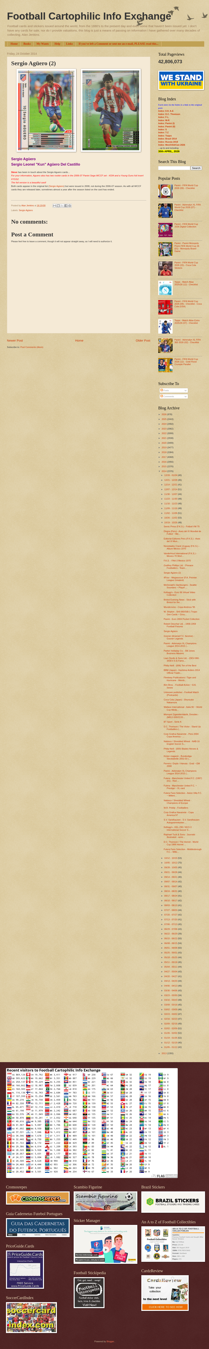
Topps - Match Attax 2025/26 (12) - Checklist (186, 283)
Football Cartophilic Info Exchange (89, 16)
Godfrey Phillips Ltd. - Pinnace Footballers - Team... (178, 566)
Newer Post (15, 340)
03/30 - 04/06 (171, 990)
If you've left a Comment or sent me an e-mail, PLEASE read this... (118, 43)
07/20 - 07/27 (171, 914)
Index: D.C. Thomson (169, 114)
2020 (164, 443)
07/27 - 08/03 (171, 910)
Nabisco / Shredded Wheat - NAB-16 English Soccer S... (182, 742)
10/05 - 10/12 (171, 862)
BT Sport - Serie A (173, 722)
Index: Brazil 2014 (167, 138)
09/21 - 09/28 (171, 872)
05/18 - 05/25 (171, 957)
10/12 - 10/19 (171, 858)
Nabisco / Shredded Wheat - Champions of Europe (177, 801)
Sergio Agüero (56, 186)
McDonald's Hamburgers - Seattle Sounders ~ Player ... (180, 586)
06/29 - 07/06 (171, 929)
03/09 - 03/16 (171, 1004)
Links (69, 43)
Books (27, 43)
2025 (164, 419)
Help (57, 43)
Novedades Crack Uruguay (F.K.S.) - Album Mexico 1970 (181, 547)
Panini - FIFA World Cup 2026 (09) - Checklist (186, 186)
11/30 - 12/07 (171, 494)
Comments (167, 396)
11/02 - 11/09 (171, 513)
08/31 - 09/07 (171, 886)
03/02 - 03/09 (171, 1009)
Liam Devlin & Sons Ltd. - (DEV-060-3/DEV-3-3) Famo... (181, 659)
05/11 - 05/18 (171, 962)
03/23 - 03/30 (171, 995)
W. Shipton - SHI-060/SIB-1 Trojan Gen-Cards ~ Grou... (180, 612)
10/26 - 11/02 (171, 517)
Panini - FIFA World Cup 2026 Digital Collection (186, 225)
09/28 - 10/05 (171, 867)
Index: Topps (165, 135)
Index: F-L (163, 117)
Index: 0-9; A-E (166, 111)
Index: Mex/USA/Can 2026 (171, 145)
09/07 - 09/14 (171, 881)
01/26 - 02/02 (171, 1033)
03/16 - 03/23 (171, 1000)
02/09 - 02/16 (171, 1023)
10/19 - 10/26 (171, 522)
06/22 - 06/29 (171, 933)
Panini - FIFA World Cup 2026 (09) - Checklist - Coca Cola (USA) (188, 304)
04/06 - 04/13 (171, 986)
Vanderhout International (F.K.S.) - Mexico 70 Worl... (180, 554)
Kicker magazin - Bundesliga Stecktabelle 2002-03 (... (178, 757)
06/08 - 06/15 (171, 943)
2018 (164, 452)
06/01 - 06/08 (171, 948)
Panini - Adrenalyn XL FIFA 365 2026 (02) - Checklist (187, 341)
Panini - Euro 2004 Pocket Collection (182, 619)
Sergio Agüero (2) (172, 573)
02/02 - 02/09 (171, 1028)
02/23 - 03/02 (171, 1014)
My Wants (42, 43)
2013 (164, 1053)
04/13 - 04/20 (171, 981)
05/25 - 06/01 (171, 952)
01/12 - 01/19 (171, 1042)
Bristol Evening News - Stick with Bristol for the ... (180, 600)
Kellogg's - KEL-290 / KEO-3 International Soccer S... (177, 828)
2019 (164, 447)
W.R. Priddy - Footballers (176, 808)
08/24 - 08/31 (171, 891)
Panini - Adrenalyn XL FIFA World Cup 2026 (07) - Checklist (187, 207)
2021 (164, 438)
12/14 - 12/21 (171, 484)
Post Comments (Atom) (31, 347)
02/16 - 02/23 (171, 1019)
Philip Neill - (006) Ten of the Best (180, 665)
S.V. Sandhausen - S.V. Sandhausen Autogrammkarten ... (182, 821)
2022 (164, 433)
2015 (164, 466)
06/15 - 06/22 (171, 938)
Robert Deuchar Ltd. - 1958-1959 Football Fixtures (180, 625)
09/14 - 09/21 (171, 877)
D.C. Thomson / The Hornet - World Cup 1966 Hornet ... (181, 843)
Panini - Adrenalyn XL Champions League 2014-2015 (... (180, 644)
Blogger (110, 1341)
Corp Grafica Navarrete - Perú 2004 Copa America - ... (181, 735)
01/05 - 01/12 (171, 1047)
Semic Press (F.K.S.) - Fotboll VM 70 (182, 526)
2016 (164, 462)
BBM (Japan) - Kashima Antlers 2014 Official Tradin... (182, 671)
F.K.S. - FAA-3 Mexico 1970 (177, 560)
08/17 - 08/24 (171, 896)
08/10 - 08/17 (171, 900)
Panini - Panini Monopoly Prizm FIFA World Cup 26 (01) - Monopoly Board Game (186, 247)
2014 (164, 471)
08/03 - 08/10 (171, 905)
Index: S (162, 129)
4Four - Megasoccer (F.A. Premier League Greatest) (180, 578)
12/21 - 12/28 (171, 480)
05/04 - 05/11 (171, 967)
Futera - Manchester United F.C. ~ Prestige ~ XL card (180, 786)
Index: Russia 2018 (168, 142)
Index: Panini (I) (166, 123)
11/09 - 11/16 (171, 508)
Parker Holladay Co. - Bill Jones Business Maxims (179, 652)
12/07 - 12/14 (171, 489)
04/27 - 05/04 (171, 971)
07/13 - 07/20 (171, 919)
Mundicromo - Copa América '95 (179, 607)
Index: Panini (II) (166, 126)
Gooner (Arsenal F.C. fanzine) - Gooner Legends (179, 637)
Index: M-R (163, 120)
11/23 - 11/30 (171, 499)
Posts (164, 390)
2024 (164, 424)
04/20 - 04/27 (171, 976)
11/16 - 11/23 (171, 503)
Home (14, 43)
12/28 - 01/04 (171, 475)
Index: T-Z (163, 132)
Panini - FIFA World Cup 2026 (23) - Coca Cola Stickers (186, 265)
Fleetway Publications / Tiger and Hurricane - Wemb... (180, 678)
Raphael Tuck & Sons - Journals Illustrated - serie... (179, 835)
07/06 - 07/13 (171, 924)
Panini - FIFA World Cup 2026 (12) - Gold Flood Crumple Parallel (186, 362)
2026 (164, 414)
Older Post (143, 340)
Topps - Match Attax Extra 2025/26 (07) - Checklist (186, 321)
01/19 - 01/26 (171, 1038)
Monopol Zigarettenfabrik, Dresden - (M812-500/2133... (181, 715)
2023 (164, 429)
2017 (164, 457)
